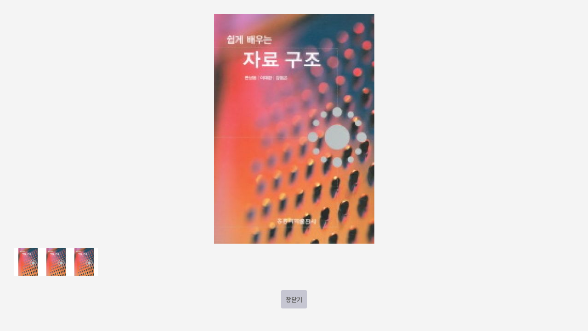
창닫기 (294, 299)
